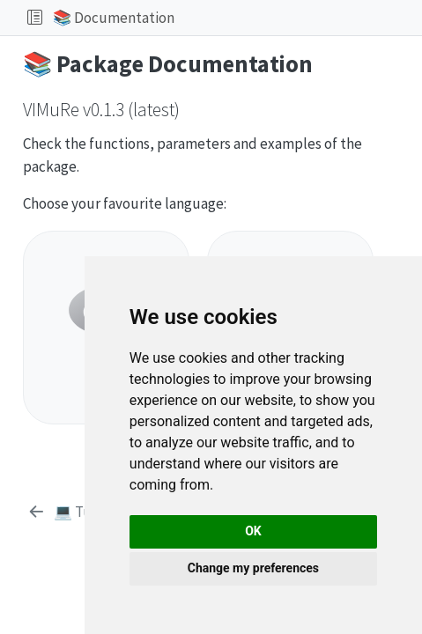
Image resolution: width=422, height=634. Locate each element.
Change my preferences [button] (253, 568)
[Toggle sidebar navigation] (35, 17)
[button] (295, 17)
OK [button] (253, 531)
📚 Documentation (113, 17)
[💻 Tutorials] (80, 512)
